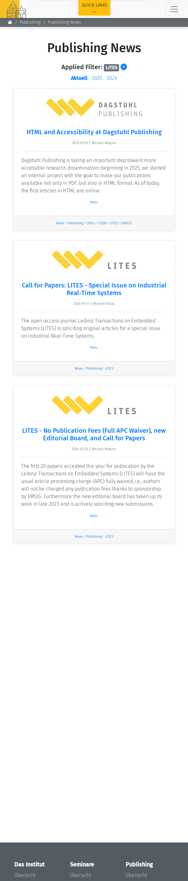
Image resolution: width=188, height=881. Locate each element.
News (60, 223)
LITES (114, 223)
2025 (97, 78)
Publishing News (64, 22)
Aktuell (79, 78)
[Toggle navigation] (174, 9)
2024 (112, 78)
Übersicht (24, 875)
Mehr (94, 202)
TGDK (102, 223)
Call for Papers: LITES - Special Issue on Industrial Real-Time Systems (94, 289)
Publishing (30, 22)
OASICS (126, 223)
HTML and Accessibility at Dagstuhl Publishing (94, 132)
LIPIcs (90, 223)
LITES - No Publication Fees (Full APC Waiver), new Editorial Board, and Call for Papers (94, 434)
